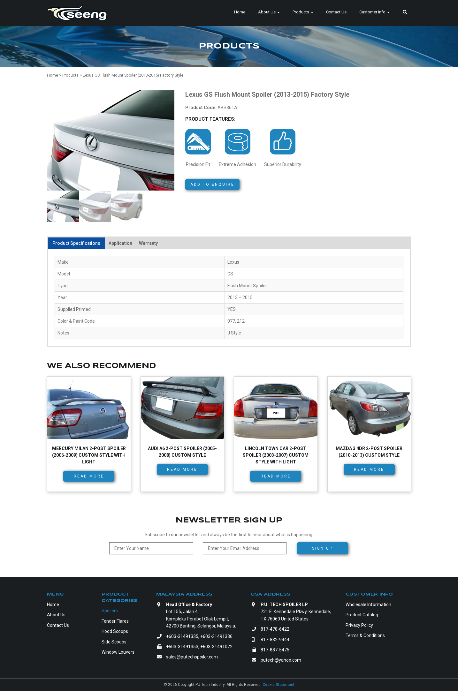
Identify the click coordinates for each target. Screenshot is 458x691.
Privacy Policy (359, 625)
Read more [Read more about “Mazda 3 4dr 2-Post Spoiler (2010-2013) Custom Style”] (369, 469)
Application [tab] (120, 243)
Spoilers (110, 610)
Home (239, 12)
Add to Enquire (212, 184)
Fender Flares (115, 621)
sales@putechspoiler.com (192, 656)
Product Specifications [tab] (76, 243)
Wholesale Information (368, 604)
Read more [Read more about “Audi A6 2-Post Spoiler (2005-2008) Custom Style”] (182, 469)
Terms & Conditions (365, 635)
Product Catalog (362, 614)
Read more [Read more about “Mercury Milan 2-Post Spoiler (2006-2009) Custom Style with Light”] (89, 476)
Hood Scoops (115, 631)
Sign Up (322, 548)
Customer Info (374, 12)
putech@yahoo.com (281, 660)
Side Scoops (114, 641)
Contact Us (336, 12)
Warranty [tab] (148, 243)
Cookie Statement (278, 684)
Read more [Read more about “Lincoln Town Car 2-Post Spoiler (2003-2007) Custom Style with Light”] (276, 476)
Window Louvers (118, 652)
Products (303, 12)
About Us (269, 12)
